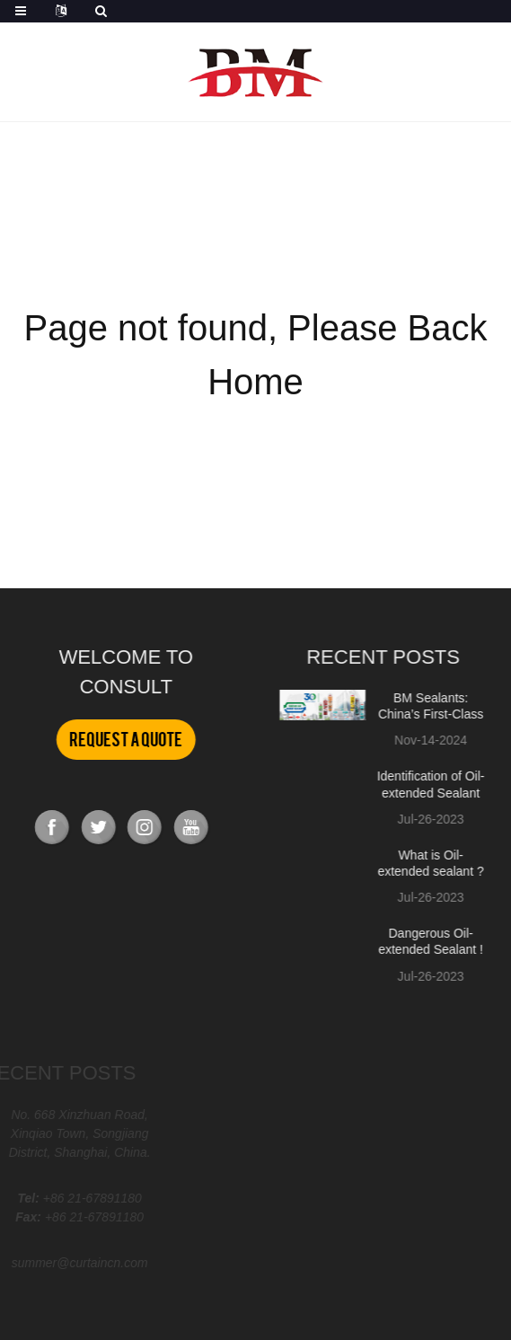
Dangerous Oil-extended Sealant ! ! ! (427, 949)
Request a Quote (124, 739)
